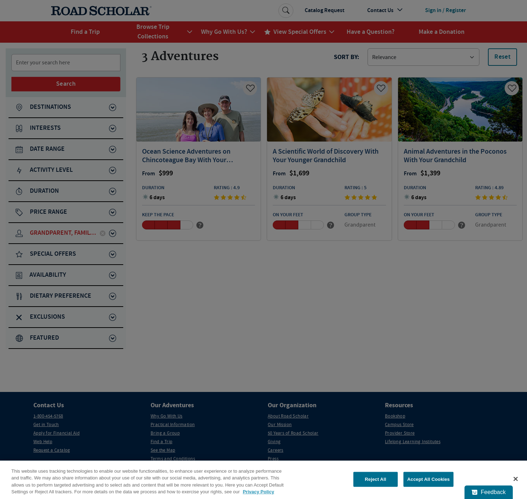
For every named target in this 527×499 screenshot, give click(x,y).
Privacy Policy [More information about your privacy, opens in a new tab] (258, 491)
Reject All (375, 479)
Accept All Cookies (428, 479)
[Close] (515, 479)
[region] (263, 480)
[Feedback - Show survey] (488, 492)
